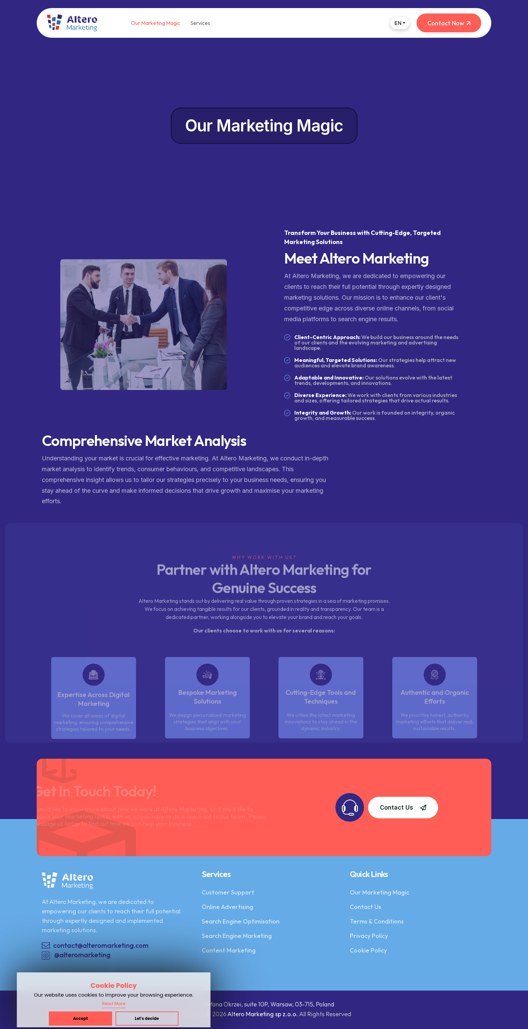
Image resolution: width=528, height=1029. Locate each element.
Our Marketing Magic (155, 23)
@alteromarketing (76, 955)
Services (200, 23)
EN (397, 23)
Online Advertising (227, 907)
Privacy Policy (369, 936)
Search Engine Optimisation (240, 921)
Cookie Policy (368, 950)
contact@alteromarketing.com (100, 945)
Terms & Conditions (377, 921)
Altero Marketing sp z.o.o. (262, 1014)
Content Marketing (229, 950)
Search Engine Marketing (237, 936)
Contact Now (448, 23)
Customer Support (228, 892)
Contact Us (403, 807)
